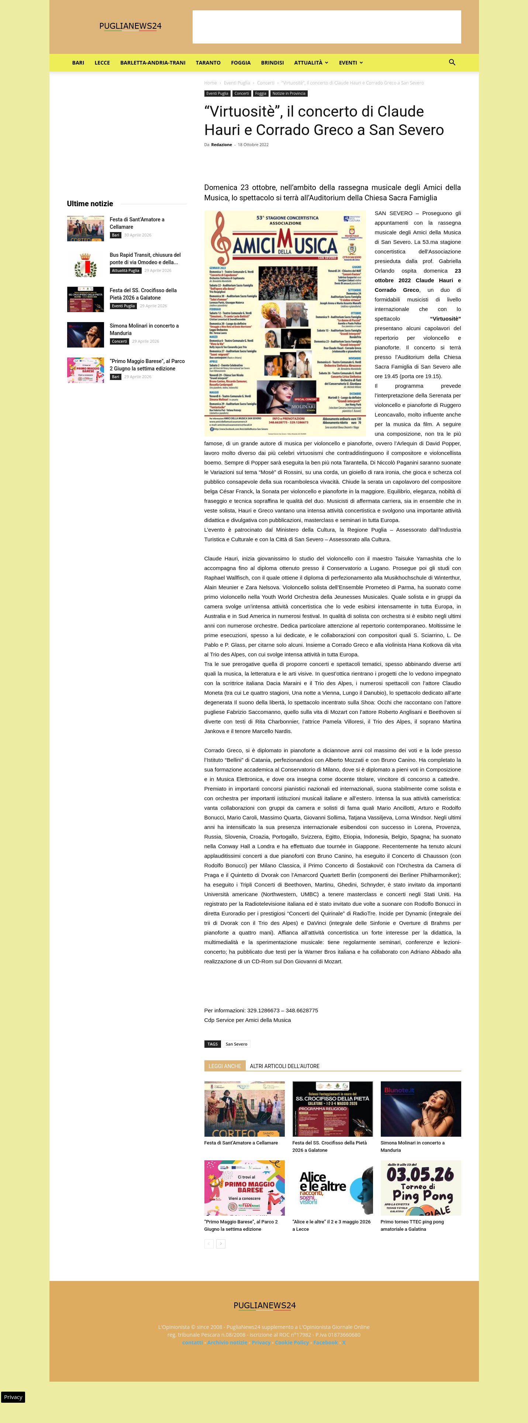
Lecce (102, 62)
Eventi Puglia (237, 83)
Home (210, 83)
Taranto (208, 62)
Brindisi (272, 62)
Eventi (351, 62)
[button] (452, 63)
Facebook (325, 1342)
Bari (78, 62)
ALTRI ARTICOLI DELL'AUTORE (285, 1066)
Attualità (311, 62)
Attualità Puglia (125, 270)
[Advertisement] (327, 27)
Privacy (261, 1342)
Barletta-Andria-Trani (153, 62)
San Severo (236, 1044)
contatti (192, 1342)
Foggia (241, 62)
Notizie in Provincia (289, 93)
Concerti (266, 83)
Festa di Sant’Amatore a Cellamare (241, 1143)
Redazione (221, 144)
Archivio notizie (227, 1342)
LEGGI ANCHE (225, 1066)
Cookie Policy (292, 1342)
